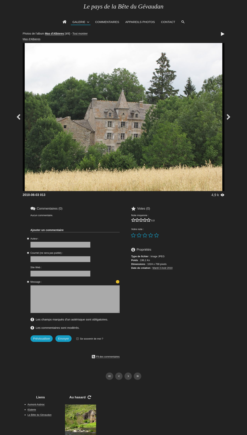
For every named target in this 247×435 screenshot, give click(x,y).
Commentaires (107, 22)
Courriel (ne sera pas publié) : (46, 252)
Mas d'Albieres (54, 33)
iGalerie (32, 409)
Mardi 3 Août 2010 (162, 267)
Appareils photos (140, 22)
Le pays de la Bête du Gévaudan (123, 6)
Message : (36, 281)
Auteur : (34, 238)
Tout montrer (80, 33)
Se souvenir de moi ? (91, 338)
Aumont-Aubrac (36, 404)
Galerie (78, 22)
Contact (168, 22)
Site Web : (36, 267)
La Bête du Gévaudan (40, 414)
